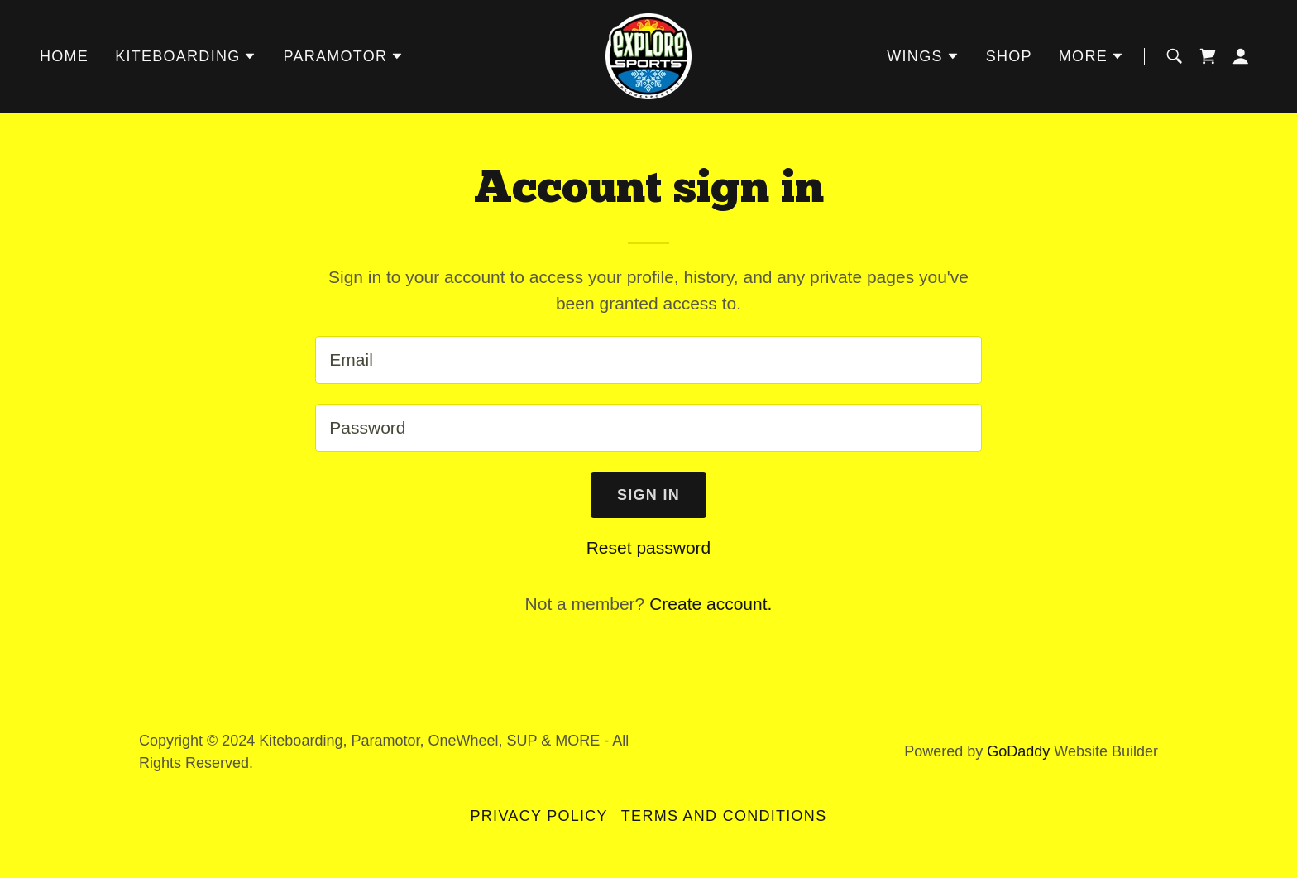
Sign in (648, 495)
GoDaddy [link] (1018, 751)
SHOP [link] (1009, 56)
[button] (185, 56)
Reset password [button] (648, 547)
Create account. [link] (710, 603)
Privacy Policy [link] (539, 816)
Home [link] (64, 56)
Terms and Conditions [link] (724, 816)
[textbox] (648, 360)
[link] (648, 55)
